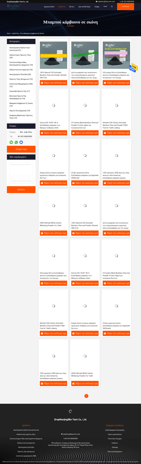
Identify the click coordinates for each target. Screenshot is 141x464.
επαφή (95, 7)
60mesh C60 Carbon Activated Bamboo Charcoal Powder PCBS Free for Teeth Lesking (115, 125)
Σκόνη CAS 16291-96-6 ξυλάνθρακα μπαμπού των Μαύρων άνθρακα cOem (50, 125)
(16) (21, 70)
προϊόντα (15, 33)
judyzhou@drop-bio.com (105, 1)
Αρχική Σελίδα (48, 7)
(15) (21, 63)
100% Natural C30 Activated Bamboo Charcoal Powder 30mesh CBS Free (53, 75)
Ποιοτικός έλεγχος (115, 439)
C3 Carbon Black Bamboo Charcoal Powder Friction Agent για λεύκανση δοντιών (84, 125)
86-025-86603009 (126, 1)
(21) (20, 49)
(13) (21, 79)
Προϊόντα (60, 7)
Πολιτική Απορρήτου (115, 451)
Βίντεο (70, 7)
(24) (20, 56)
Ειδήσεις (115, 443)
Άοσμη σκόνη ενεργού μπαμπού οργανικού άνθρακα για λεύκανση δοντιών (53, 175)
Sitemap (115, 447)
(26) (20, 74)
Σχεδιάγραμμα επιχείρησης (114, 430)
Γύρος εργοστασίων (115, 434)
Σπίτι (8, 33)
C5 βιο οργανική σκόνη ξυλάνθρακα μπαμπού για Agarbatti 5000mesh (84, 175)
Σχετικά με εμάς (83, 7)
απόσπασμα (125, 6)
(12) (21, 116)
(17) (20, 91)
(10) (21, 104)
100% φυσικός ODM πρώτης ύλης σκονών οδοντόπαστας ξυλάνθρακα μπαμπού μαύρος (116, 175)
